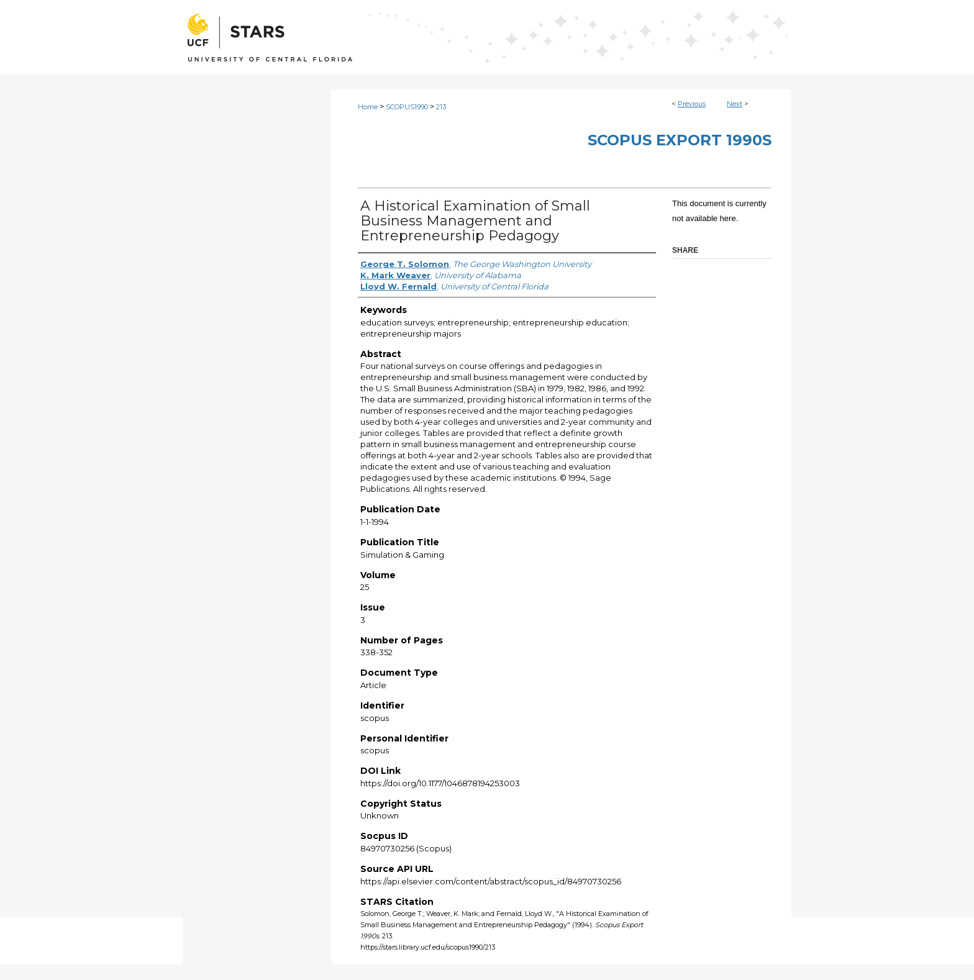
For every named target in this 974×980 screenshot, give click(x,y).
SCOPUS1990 (407, 106)
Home (368, 106)
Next (734, 103)
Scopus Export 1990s (679, 140)
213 (441, 106)
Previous (692, 103)
